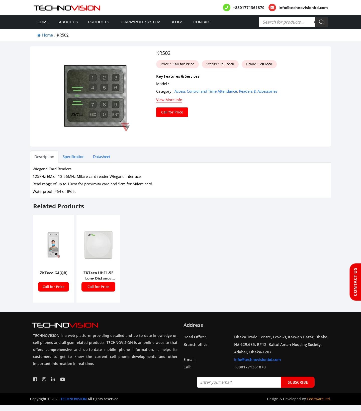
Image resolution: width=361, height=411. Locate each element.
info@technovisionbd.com (303, 7)
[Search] (321, 22)
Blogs (177, 22)
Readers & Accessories (258, 91)
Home (43, 22)
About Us (68, 22)
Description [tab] (44, 156)
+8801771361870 (248, 7)
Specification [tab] (73, 156)
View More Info (169, 99)
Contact (202, 22)
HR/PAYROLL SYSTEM (140, 22)
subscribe (298, 382)
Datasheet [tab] (101, 156)
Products (98, 22)
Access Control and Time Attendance (205, 91)
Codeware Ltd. (319, 398)
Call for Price (172, 112)
